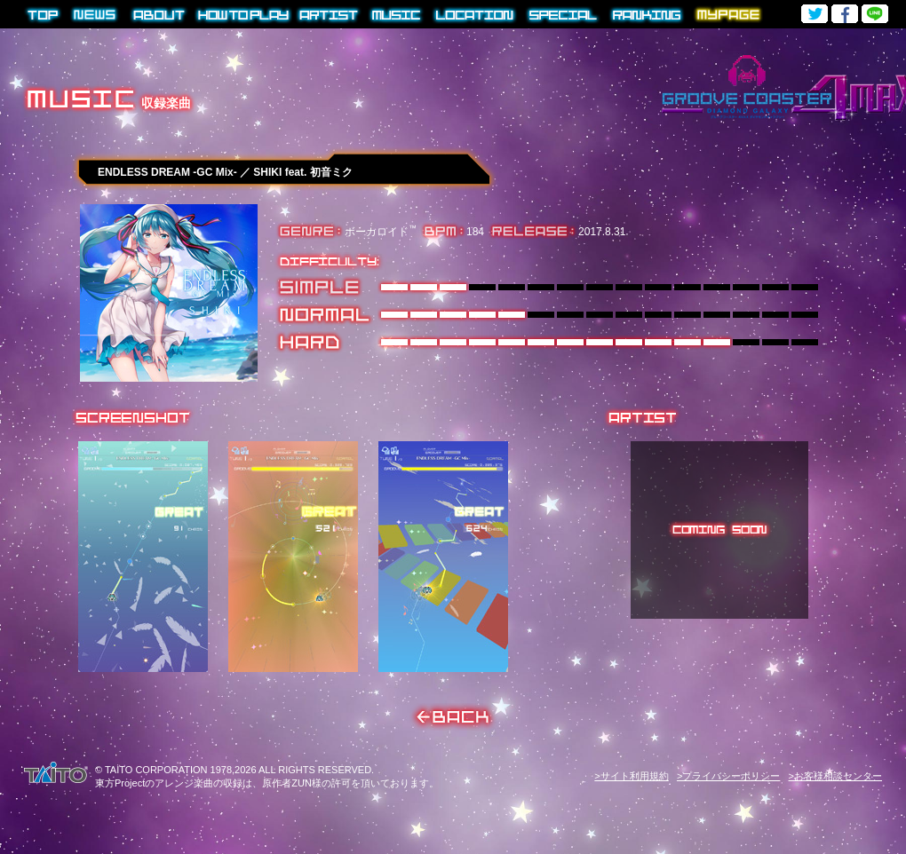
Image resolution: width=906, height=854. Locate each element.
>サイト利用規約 (631, 776)
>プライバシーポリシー (728, 776)
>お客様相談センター (835, 776)
